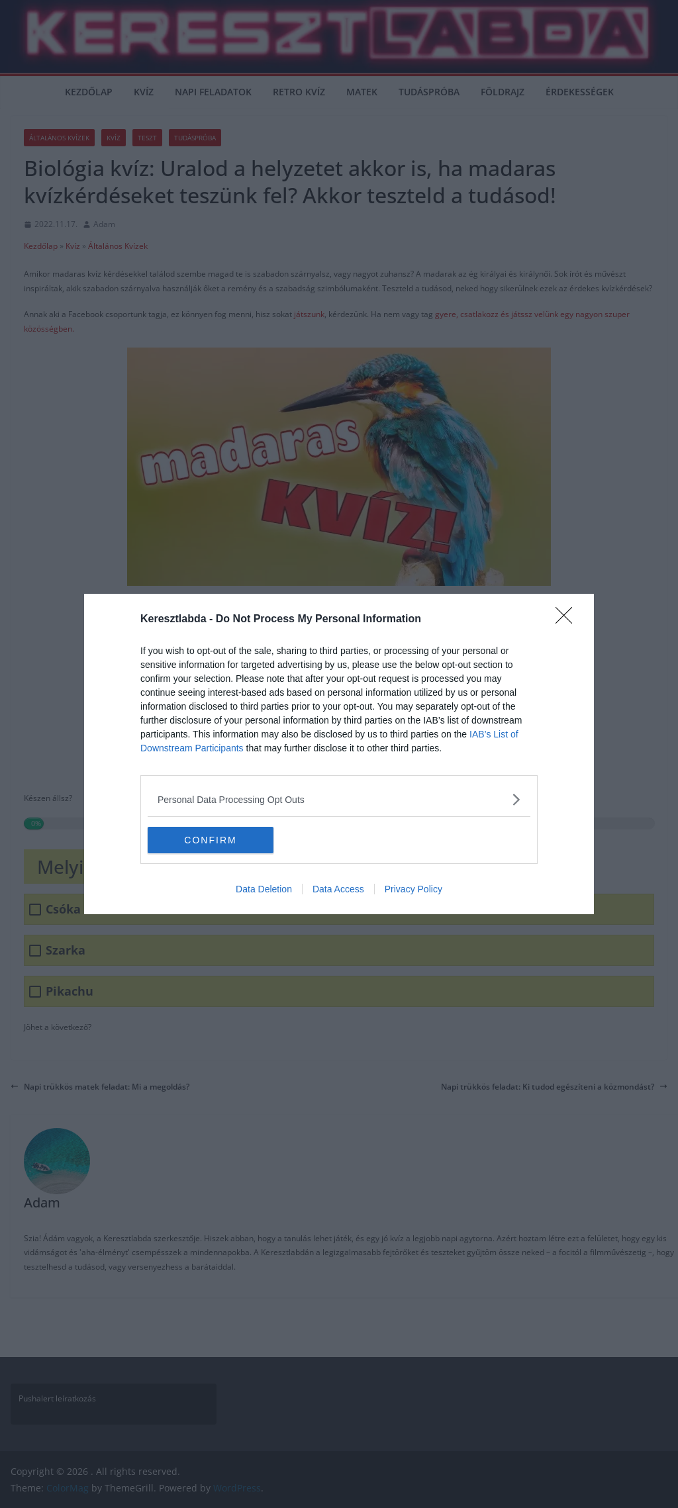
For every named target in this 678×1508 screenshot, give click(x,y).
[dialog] (339, 754)
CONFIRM (210, 840)
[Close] (568, 619)
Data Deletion (264, 889)
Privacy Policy (413, 889)
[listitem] (339, 799)
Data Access (338, 889)
